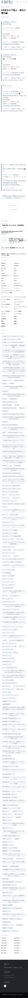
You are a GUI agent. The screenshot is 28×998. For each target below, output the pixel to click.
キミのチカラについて (9, 975)
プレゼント (21, 237)
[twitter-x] (17, 2)
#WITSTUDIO (11, 169)
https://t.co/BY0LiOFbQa (14, 181)
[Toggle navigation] (25, 2)
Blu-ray (5, 223)
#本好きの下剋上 (9, 22)
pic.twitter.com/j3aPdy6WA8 (11, 75)
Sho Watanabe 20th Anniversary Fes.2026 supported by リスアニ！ (12, 232)
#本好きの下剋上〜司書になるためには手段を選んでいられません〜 (14, 197)
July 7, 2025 (19, 49)
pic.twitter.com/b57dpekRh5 (11, 106)
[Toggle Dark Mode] (20, 2)
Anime (2, 223)
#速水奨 (7, 183)
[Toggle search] (23, 2)
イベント (3, 229)
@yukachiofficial (8, 95)
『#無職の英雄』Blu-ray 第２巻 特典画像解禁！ (13, 225)
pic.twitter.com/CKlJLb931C (11, 44)
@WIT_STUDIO (19, 42)
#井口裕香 (16, 91)
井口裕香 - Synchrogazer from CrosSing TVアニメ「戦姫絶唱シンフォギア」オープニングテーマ (17, 240)
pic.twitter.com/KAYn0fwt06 (11, 185)
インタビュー (16, 237)
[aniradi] (15, 2)
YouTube (10, 237)
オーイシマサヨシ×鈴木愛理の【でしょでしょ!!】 (12, 247)
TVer (2, 246)
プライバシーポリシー (9, 977)
